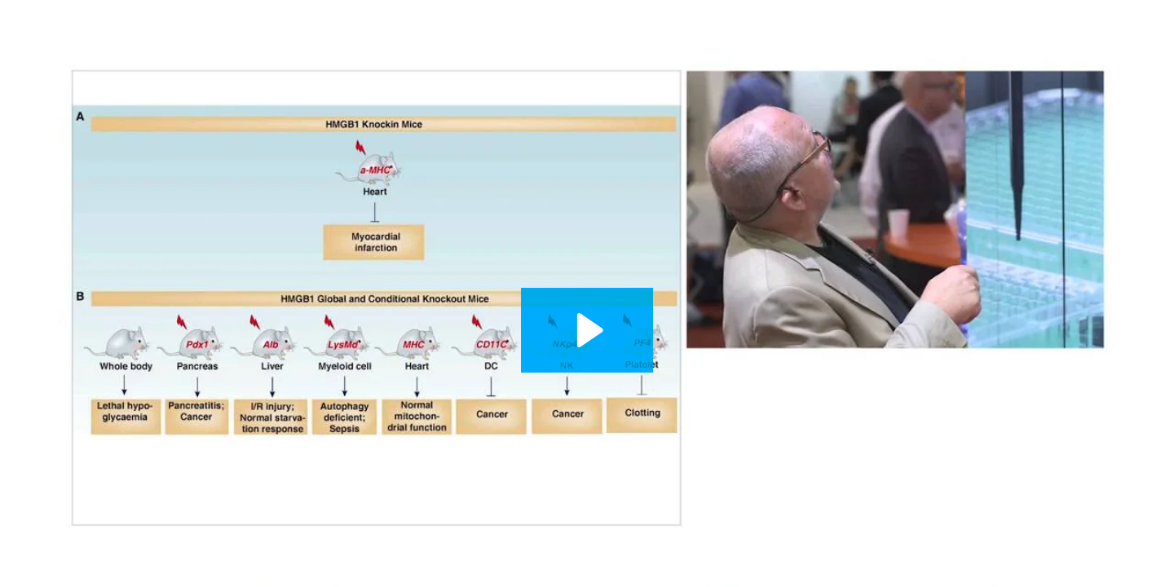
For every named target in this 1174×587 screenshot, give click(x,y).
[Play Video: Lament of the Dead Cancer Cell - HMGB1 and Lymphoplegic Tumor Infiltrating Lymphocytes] (587, 330)
